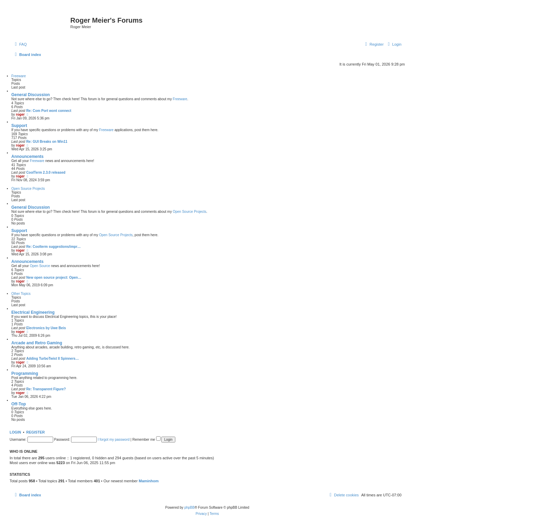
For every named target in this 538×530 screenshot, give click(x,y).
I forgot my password (114, 439)
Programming (24, 373)
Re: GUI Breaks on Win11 (46, 141)
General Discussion (30, 94)
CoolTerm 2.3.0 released (45, 172)
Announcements (27, 156)
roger (20, 114)
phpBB (189, 507)
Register (35, 432)
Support (19, 125)
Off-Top (18, 404)
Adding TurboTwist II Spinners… (52, 358)
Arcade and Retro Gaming (36, 343)
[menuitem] (20, 44)
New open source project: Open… (53, 277)
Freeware (18, 76)
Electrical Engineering (33, 312)
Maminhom (149, 481)
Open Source (40, 266)
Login (15, 432)
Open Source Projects (28, 189)
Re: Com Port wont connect (48, 111)
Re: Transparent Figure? (46, 389)
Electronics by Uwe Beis (46, 328)
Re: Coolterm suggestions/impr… (53, 247)
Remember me (146, 439)
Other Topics (21, 294)
